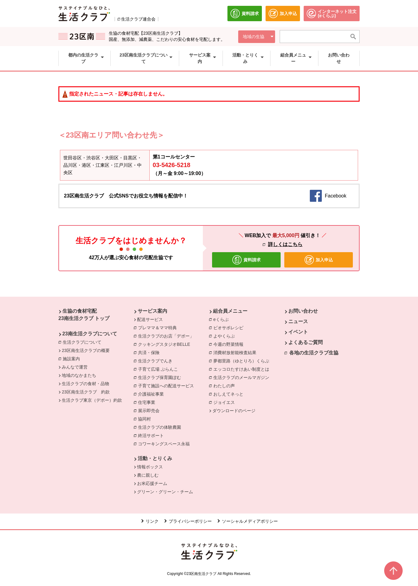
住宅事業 (148, 402)
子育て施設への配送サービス (167, 385)
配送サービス (150, 319)
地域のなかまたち (79, 375)
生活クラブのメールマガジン (242, 377)
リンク (152, 521)
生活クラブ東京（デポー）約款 (92, 400)
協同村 (146, 418)
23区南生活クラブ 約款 (86, 391)
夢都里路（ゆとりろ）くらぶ (242, 360)
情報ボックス (150, 466)
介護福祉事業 (152, 394)
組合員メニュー (230, 311)
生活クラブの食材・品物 (85, 383)
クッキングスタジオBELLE (165, 344)
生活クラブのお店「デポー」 (167, 335)
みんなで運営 (75, 367)
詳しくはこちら (285, 244)
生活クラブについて (83, 342)
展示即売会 (150, 410)
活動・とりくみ (155, 458)
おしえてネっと (229, 394)
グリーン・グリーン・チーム (165, 491)
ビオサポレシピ (229, 327)
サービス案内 (152, 311)
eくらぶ (222, 319)
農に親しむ (148, 475)
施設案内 (73, 358)
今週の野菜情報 (229, 344)
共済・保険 (150, 352)
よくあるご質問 (305, 342)
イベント (298, 331)
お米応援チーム (152, 483)
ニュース (298, 321)
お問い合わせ (303, 311)
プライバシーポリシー (190, 521)
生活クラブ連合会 (138, 19)
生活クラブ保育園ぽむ (161, 377)
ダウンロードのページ (233, 410)
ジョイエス (225, 402)
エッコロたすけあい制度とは (242, 369)
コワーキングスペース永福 (165, 443)
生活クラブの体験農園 (161, 427)
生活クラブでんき (156, 360)
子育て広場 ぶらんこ (159, 369)
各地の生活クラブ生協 (313, 352)
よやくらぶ (225, 335)
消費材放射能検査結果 (236, 352)
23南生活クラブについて (89, 333)
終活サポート (152, 435)
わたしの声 (225, 385)
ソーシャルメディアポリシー (250, 521)
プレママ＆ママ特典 (159, 327)
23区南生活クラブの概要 (86, 350)
